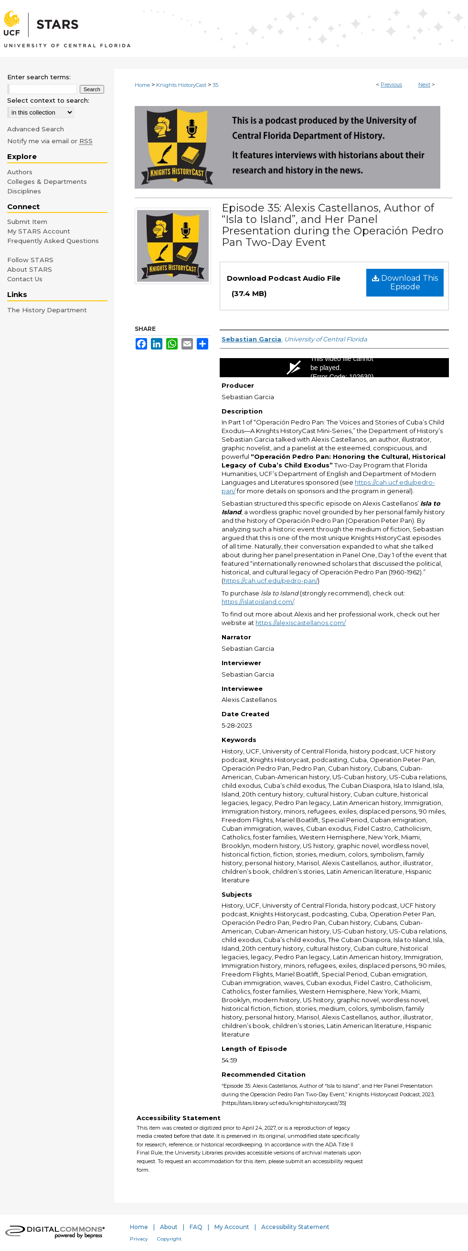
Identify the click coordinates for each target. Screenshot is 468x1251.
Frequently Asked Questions (53, 240)
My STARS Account (38, 231)
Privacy (139, 1239)
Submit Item (27, 221)
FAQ (196, 1226)
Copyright (169, 1239)
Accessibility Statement (295, 1226)
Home (142, 85)
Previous (391, 84)
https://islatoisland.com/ (258, 601)
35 (215, 85)
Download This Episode (405, 282)
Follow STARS (30, 260)
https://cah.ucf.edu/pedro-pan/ (270, 580)
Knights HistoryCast (181, 85)
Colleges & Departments (47, 181)
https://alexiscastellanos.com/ (300, 622)
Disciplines (24, 191)
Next (424, 84)
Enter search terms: (39, 77)
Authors (19, 172)
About (169, 1226)
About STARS (29, 269)
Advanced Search (35, 129)
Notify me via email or (50, 141)
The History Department (47, 310)
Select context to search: (48, 100)
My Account (231, 1226)
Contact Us (25, 279)
